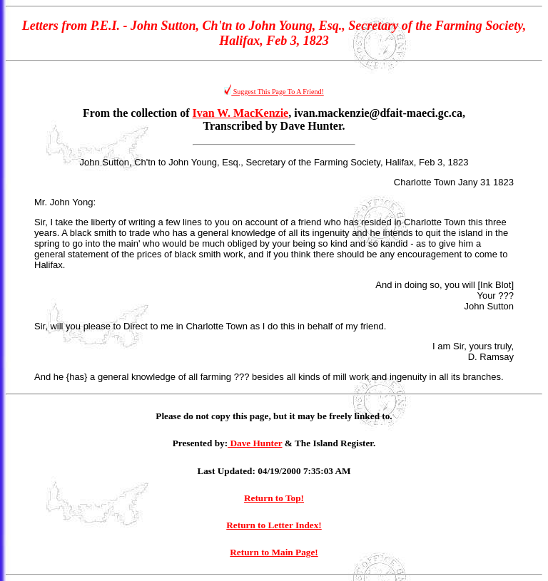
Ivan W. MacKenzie (241, 113)
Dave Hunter (255, 443)
